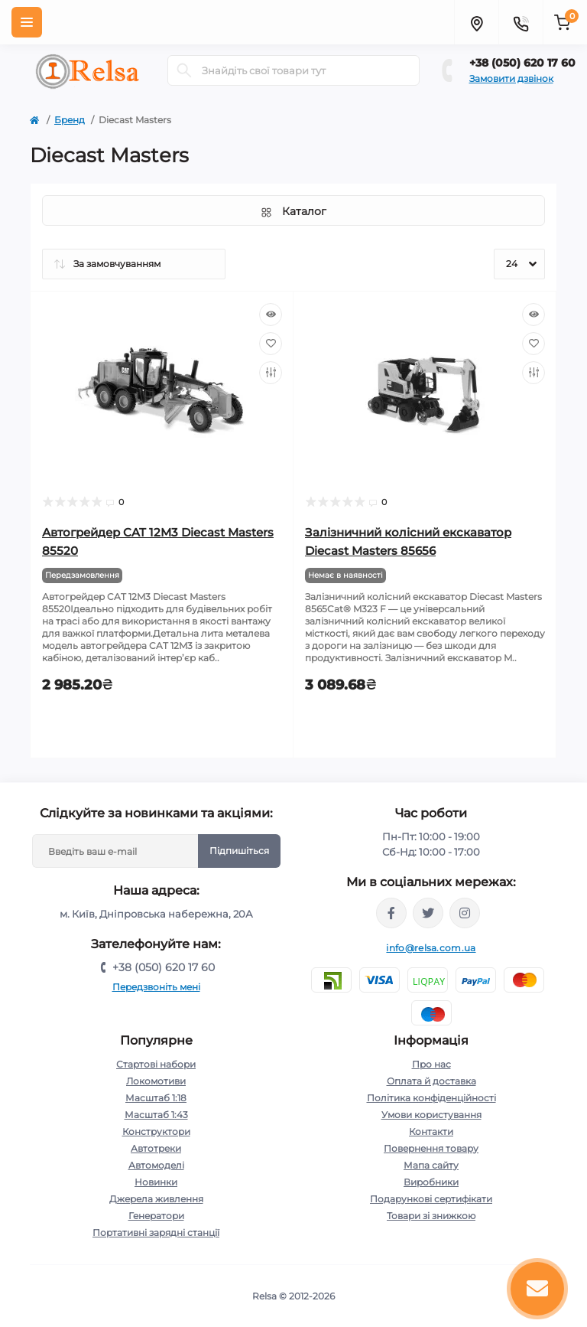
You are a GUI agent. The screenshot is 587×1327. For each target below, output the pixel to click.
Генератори (156, 1215)
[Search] (184, 70)
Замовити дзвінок (511, 78)
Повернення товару (431, 1148)
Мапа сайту (431, 1165)
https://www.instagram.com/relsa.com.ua (464, 913)
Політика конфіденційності (431, 1098)
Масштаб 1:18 (155, 1098)
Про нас (431, 1064)
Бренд (69, 120)
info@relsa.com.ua (430, 948)
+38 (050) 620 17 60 (522, 63)
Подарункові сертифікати (431, 1199)
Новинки (156, 1182)
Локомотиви (156, 1081)
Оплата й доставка (431, 1081)
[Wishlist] (270, 343)
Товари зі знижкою (431, 1215)
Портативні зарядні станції (155, 1232)
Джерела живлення (156, 1199)
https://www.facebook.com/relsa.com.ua (391, 913)
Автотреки (156, 1148)
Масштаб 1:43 (156, 1114)
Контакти (431, 1131)
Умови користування (431, 1114)
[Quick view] (270, 314)
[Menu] (26, 22)
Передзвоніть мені (156, 987)
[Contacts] (520, 22)
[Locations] (476, 22)
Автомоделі (156, 1165)
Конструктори (156, 1131)
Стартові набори (156, 1064)
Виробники (431, 1182)
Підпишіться (239, 850)
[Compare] (270, 372)
